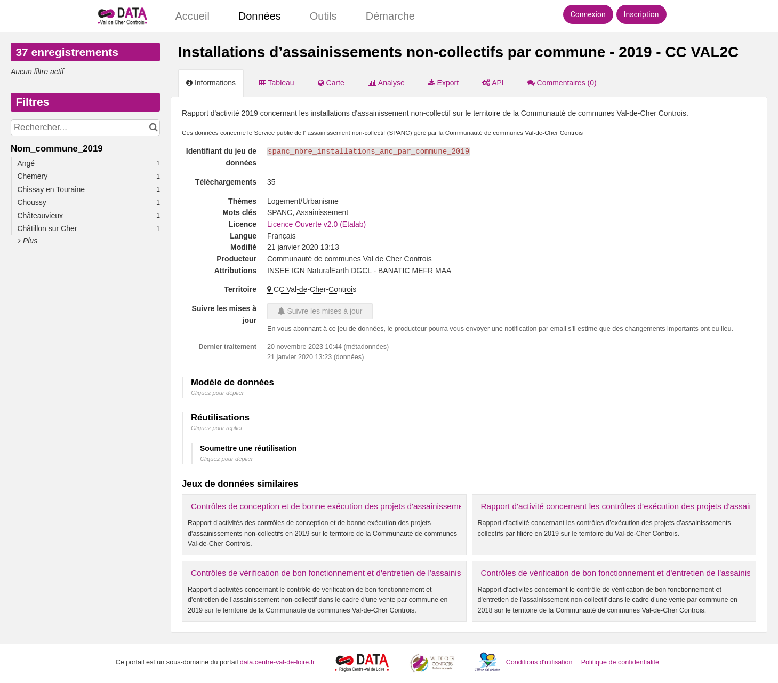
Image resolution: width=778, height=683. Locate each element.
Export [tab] (443, 82)
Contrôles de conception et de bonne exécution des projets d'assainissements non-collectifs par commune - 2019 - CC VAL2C (420, 506)
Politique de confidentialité (620, 662)
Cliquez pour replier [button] (217, 428)
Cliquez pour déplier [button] (217, 393)
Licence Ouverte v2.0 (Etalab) (316, 224)
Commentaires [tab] (562, 82)
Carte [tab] (331, 82)
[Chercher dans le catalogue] (153, 127)
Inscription (641, 14)
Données (259, 16)
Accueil (192, 16)
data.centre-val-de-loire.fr (277, 662)
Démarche (390, 16)
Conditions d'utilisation (540, 662)
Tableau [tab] (276, 82)
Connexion (588, 14)
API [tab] (493, 82)
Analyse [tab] (386, 82)
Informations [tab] (211, 82)
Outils (323, 16)
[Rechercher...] (85, 127)
